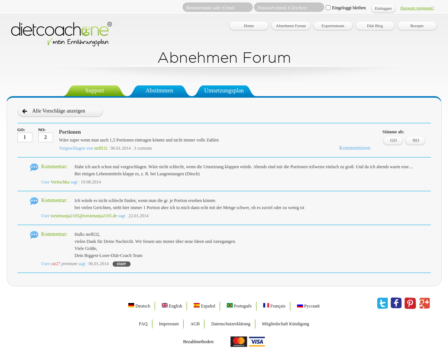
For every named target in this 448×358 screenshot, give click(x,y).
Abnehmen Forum (291, 25)
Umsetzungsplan (224, 90)
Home (249, 25)
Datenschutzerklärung (230, 323)
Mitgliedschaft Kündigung (285, 323)
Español (204, 306)
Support (94, 90)
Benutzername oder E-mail (210, 7)
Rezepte (416, 25)
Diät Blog (375, 25)
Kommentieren (355, 148)
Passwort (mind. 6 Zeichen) (282, 7)
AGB (195, 323)
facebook (396, 303)
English (172, 306)
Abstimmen (159, 90)
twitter (382, 303)
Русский (308, 306)
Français (274, 306)
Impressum (169, 323)
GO (393, 140)
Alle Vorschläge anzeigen (59, 111)
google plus (424, 303)
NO (416, 140)
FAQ (143, 323)
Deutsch (139, 306)
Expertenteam (333, 25)
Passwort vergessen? (417, 8)
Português (239, 306)
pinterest (410, 303)
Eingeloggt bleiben (349, 7)
